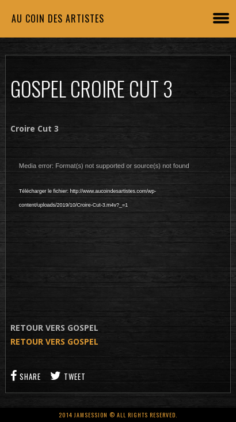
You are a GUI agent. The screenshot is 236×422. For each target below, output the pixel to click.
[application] (118, 228)
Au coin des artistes (58, 18)
